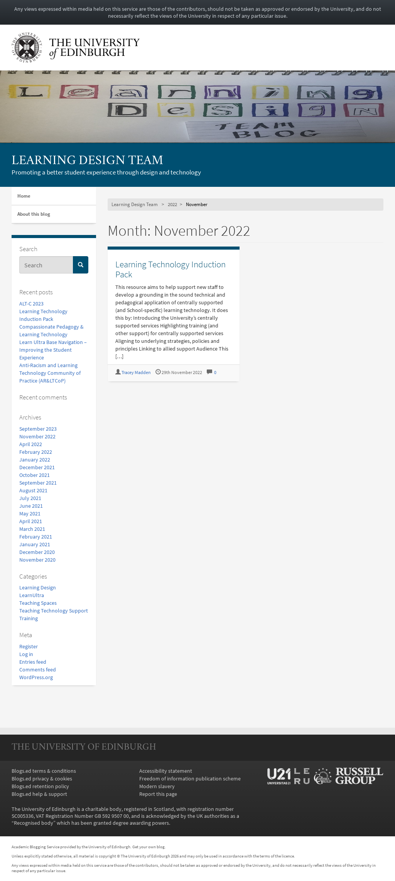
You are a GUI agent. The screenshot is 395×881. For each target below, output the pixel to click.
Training (28, 618)
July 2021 (30, 498)
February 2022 (35, 451)
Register (28, 646)
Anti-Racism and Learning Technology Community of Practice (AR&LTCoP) (50, 373)
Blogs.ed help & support (39, 793)
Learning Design (37, 587)
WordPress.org (36, 677)
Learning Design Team (87, 161)
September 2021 (38, 482)
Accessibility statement (165, 770)
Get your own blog (148, 846)
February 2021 (35, 536)
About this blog (33, 214)
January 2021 (34, 544)
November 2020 (37, 559)
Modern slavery (157, 786)
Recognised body (33, 822)
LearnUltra (31, 595)
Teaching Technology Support (53, 610)
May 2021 (30, 513)
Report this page (158, 793)
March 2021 (32, 528)
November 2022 (37, 436)
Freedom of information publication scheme (190, 778)
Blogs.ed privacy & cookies (42, 778)
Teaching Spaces (38, 602)
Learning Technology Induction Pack (170, 268)
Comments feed (37, 669)
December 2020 (37, 552)
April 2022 (30, 444)
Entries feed (32, 661)
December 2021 (37, 467)
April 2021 (30, 521)
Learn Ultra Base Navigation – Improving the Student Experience (53, 350)
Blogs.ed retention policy (40, 786)
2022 (172, 204)
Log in (26, 654)
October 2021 (34, 475)
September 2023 (38, 428)
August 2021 (33, 490)
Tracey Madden (136, 372)
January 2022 (34, 459)
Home (23, 196)
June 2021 (31, 505)
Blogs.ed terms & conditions (44, 770)
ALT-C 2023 (31, 303)
